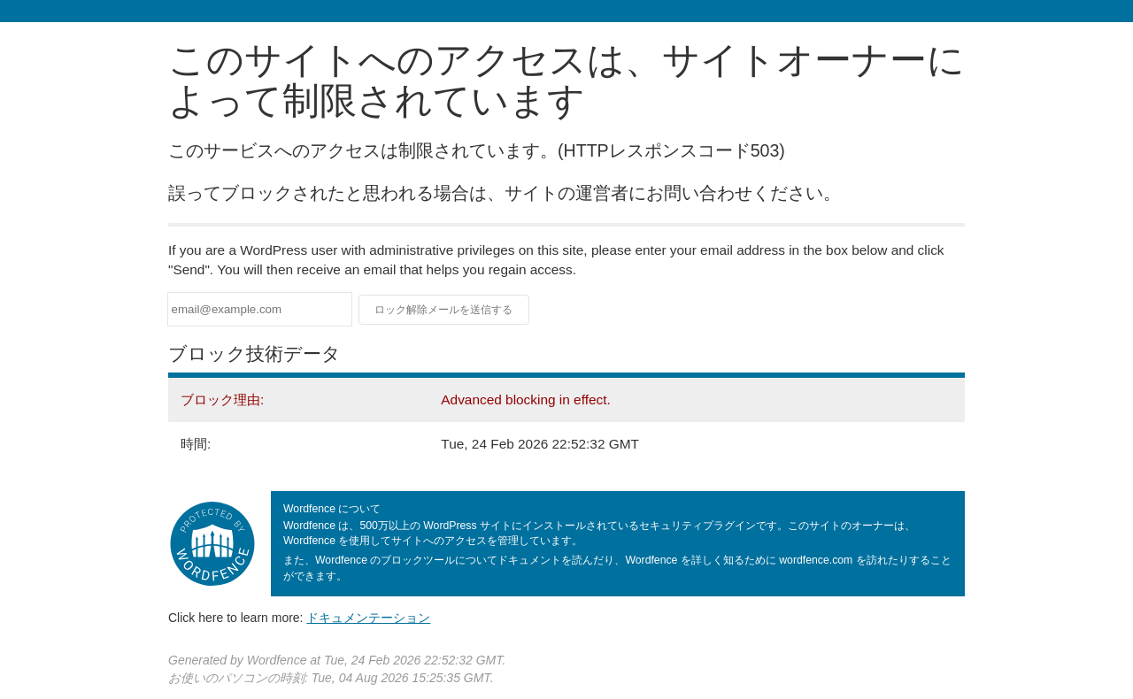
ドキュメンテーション (368, 618)
